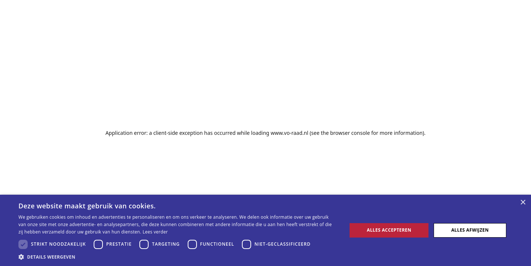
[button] (177, 256)
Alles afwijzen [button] (470, 230)
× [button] (522, 202)
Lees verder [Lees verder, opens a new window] (155, 232)
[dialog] (265, 230)
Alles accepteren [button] (389, 230)
